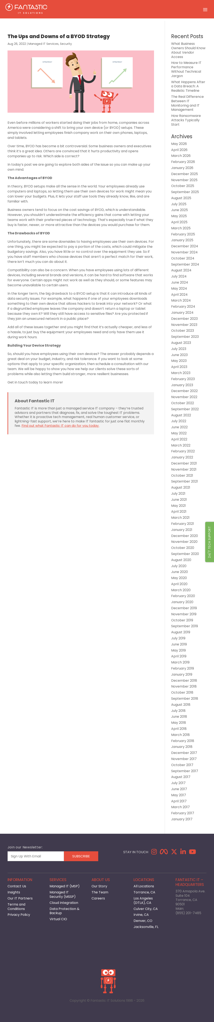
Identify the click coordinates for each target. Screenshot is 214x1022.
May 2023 (179, 360)
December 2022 (184, 390)
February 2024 (183, 306)
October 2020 (182, 547)
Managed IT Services (43, 44)
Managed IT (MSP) (65, 886)
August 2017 (180, 776)
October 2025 (182, 185)
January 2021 (181, 529)
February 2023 (183, 379)
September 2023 (185, 336)
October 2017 (182, 765)
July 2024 (179, 276)
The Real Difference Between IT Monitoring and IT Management (187, 103)
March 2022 (180, 445)
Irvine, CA (141, 914)
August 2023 (181, 342)
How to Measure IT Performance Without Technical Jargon (186, 69)
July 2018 (178, 710)
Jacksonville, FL (146, 926)
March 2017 (180, 807)
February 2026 (183, 161)
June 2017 (179, 789)
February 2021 (182, 523)
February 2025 (183, 234)
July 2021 (178, 493)
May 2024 (179, 288)
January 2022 (182, 457)
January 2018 (181, 746)
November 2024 (184, 252)
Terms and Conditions (16, 906)
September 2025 (185, 192)
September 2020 (185, 553)
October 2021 (182, 475)
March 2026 (181, 155)
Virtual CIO (58, 919)
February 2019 (182, 668)
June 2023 (179, 354)
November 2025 (184, 180)
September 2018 (184, 698)
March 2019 (180, 662)
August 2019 (180, 632)
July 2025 (178, 204)
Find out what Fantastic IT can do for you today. (60, 425)
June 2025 (179, 210)
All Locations (144, 886)
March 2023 (180, 372)
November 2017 (184, 758)
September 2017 (184, 771)
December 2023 (184, 318)
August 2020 (181, 559)
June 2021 (179, 499)
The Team (100, 892)
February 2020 (183, 596)
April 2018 (179, 728)
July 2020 (178, 566)
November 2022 (184, 397)
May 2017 (178, 795)
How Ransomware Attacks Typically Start (186, 120)
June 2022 (179, 427)
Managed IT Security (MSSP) (63, 894)
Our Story (99, 886)
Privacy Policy (19, 914)
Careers (98, 898)
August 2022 (181, 415)
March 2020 (181, 590)
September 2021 (184, 481)
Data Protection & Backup (64, 911)
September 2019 (184, 626)
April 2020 (179, 584)
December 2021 (184, 463)
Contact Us (17, 886)
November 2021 (183, 469)
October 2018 (182, 692)
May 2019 (178, 650)
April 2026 (179, 149)
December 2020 (184, 535)
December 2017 (184, 752)
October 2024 (182, 258)
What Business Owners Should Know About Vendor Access (188, 50)
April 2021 (178, 511)
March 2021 (180, 517)
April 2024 (179, 294)
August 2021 (180, 487)
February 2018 (182, 740)
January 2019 (181, 674)
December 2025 (184, 174)
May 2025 (179, 216)
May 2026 (179, 143)
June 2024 (179, 282)
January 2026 (182, 167)
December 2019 (184, 608)
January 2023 (182, 385)
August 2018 (180, 704)
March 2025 (181, 228)
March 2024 (181, 300)
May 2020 (179, 578)
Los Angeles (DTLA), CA (143, 900)
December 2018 (184, 680)
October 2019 (182, 620)
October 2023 (182, 330)
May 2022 (179, 433)
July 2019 (178, 638)
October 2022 (182, 403)
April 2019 (178, 656)
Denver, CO (143, 920)
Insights (14, 892)
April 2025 (179, 222)
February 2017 (182, 813)
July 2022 (178, 421)
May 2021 (178, 505)
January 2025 (182, 240)
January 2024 (182, 312)
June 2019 (179, 644)
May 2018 (178, 722)
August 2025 (181, 198)
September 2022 (185, 409)
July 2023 (178, 348)
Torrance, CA (144, 892)
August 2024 (181, 270)
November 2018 (184, 686)
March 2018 (180, 734)
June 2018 (179, 716)
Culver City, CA (146, 908)
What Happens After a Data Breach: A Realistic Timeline (188, 86)
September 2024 (185, 264)
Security (66, 44)
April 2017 (179, 801)
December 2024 (184, 246)
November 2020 (184, 541)
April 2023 (179, 366)
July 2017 (178, 783)
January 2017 (181, 819)
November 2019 (183, 614)
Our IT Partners (20, 898)
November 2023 (184, 324)
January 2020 (182, 602)
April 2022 (179, 439)
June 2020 (179, 571)
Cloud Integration (64, 902)
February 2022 (183, 451)
